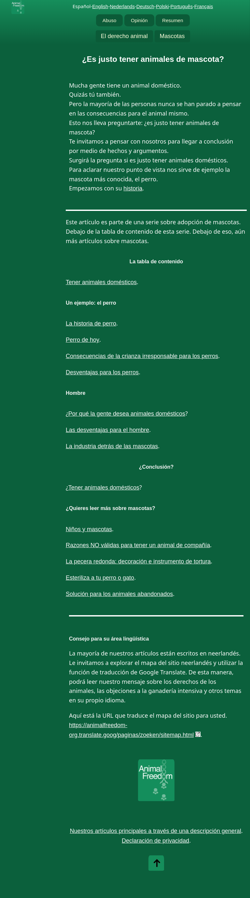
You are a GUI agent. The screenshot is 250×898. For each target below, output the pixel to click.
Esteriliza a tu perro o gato (100, 577)
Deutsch (145, 6)
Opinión (139, 20)
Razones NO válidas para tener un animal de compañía (138, 545)
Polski (162, 6)
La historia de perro (91, 323)
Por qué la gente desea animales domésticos (126, 413)
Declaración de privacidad (155, 840)
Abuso (110, 20)
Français (203, 6)
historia (132, 188)
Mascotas (172, 36)
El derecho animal (124, 36)
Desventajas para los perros (102, 372)
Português (182, 6)
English (100, 6)
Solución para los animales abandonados (119, 594)
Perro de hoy (82, 340)
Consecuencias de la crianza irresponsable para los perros (142, 356)
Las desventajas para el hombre (107, 430)
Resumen (172, 20)
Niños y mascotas (89, 529)
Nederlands (122, 6)
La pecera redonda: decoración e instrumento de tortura (138, 561)
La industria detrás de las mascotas (112, 446)
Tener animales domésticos (101, 282)
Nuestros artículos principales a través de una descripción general (155, 831)
